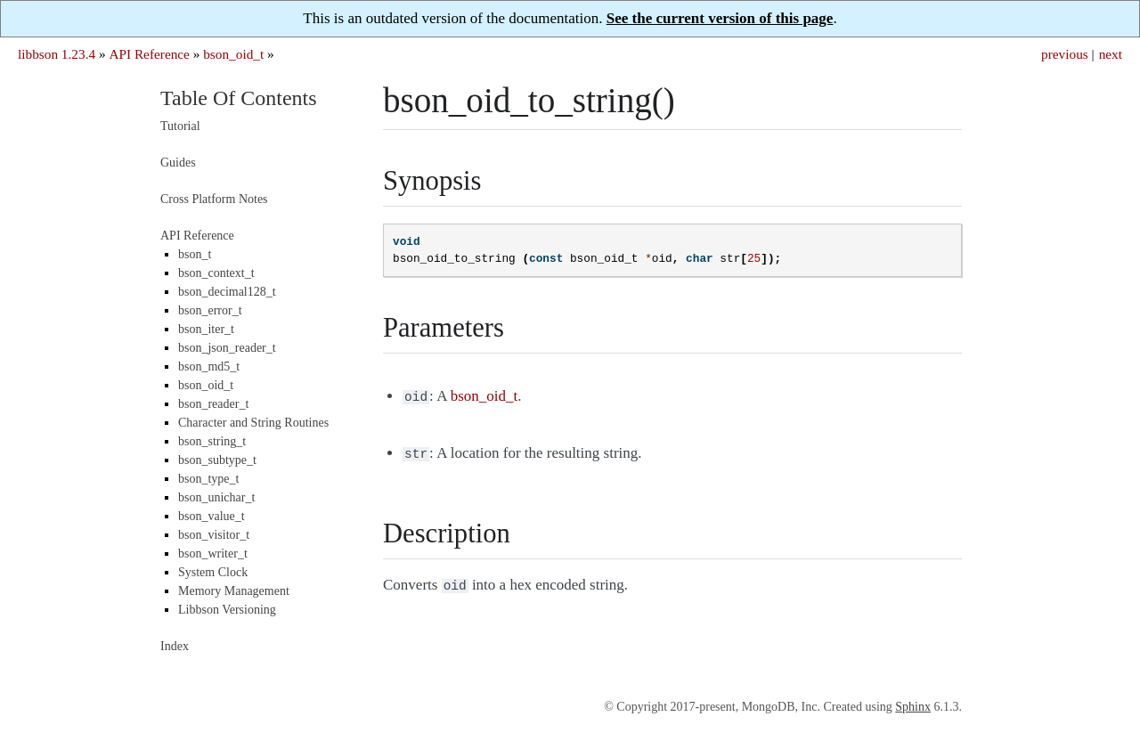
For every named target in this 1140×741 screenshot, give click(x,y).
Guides (178, 162)
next (1110, 53)
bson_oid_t (233, 53)
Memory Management (233, 591)
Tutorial (180, 126)
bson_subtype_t (217, 460)
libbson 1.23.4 (56, 53)
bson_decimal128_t (227, 291)
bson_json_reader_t (227, 347)
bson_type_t (208, 478)
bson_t (194, 254)
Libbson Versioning (227, 609)
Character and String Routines (253, 422)
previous (1064, 53)
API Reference (149, 53)
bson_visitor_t (213, 535)
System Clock (213, 572)
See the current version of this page (720, 18)
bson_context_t (216, 273)
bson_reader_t (213, 404)
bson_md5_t (209, 366)
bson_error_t (210, 310)
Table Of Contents (238, 98)
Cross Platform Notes (214, 199)
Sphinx (913, 706)
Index (174, 646)
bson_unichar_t (216, 497)
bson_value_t (211, 516)
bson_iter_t (206, 329)
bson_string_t (212, 441)
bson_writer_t (213, 553)
